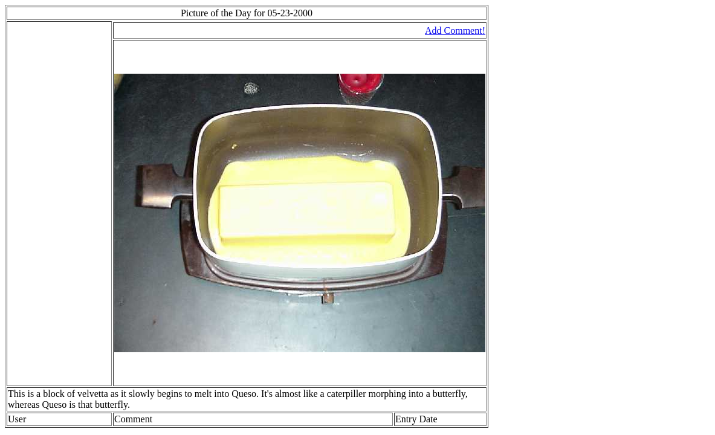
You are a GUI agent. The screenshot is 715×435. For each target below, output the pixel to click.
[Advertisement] (44, 203)
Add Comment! (455, 30)
